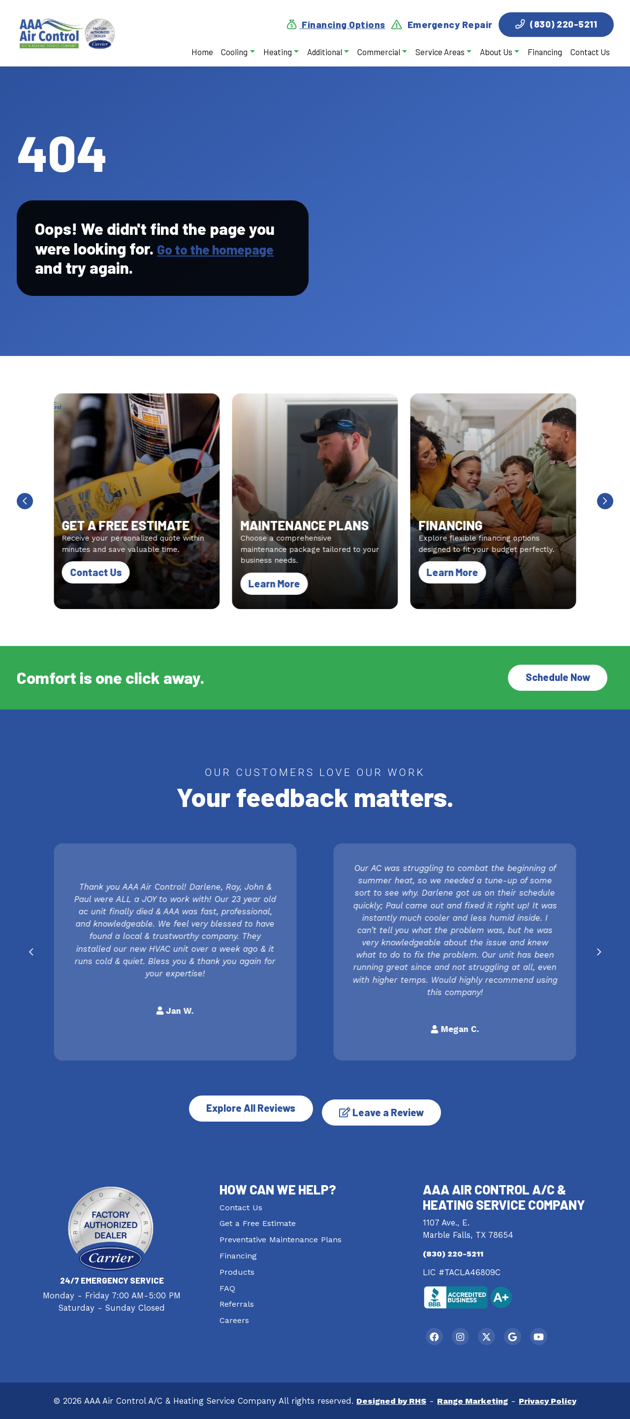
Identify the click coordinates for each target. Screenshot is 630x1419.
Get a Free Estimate (259, 1218)
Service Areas (439, 52)
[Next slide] (605, 501)
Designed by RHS (389, 1400)
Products (237, 1266)
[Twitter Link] (498, 1334)
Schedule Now (555, 679)
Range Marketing (472, 1400)
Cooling (234, 52)
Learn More (279, 583)
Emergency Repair (442, 25)
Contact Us (589, 52)
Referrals (237, 1298)
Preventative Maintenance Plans (283, 1234)
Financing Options (335, 25)
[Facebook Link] (436, 1334)
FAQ (227, 1282)
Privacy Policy (550, 1400)
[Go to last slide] (25, 501)
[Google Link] (529, 1334)
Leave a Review (389, 1106)
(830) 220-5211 (556, 24)
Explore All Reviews (243, 1106)
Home (202, 52)
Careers (234, 1315)
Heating (277, 52)
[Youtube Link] (560, 1334)
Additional (324, 52)
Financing (544, 52)
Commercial (378, 52)
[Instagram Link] (467, 1334)
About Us (495, 52)
